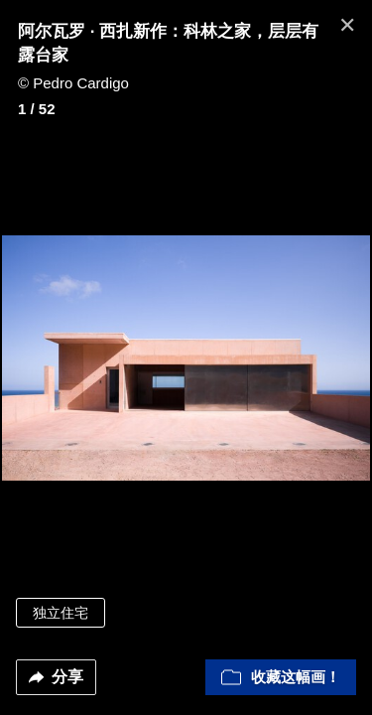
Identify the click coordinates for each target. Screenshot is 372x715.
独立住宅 (60, 613)
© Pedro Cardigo (73, 82)
